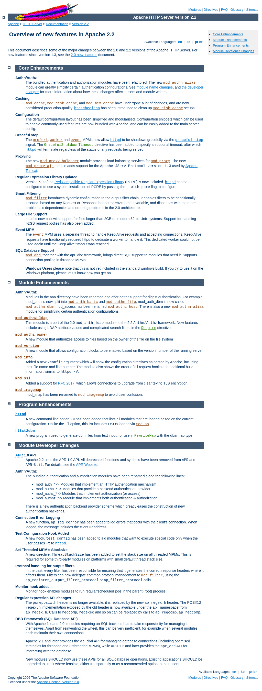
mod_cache (35, 103)
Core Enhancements (228, 34)
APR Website (86, 465)
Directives (211, 10)
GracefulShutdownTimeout (68, 145)
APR (19, 455)
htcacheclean (87, 108)
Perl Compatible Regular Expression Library (89, 182)
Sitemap (252, 10)
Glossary (236, 10)
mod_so (142, 424)
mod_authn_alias (179, 83)
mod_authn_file (121, 302)
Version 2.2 (80, 24)
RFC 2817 (66, 383)
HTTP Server (32, 24)
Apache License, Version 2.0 (58, 682)
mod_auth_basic (83, 302)
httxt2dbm (25, 431)
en (180, 42)
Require (148, 328)
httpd (115, 140)
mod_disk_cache (62, 103)
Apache (13, 24)
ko (188, 42)
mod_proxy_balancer (59, 161)
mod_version (27, 346)
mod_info (23, 357)
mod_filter (36, 198)
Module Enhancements (230, 40)
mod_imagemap (28, 390)
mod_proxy (160, 161)
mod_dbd (33, 255)
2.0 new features (84, 55)
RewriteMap (145, 436)
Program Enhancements (231, 45)
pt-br (198, 42)
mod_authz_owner (31, 335)
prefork (40, 140)
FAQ (224, 10)
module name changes (154, 87)
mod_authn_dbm (39, 307)
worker (56, 140)
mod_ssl (22, 378)
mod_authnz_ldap (31, 318)
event (76, 140)
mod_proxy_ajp (39, 166)
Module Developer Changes (233, 51)
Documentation (57, 24)
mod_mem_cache (100, 103)
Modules (194, 10)
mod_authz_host (122, 307)
